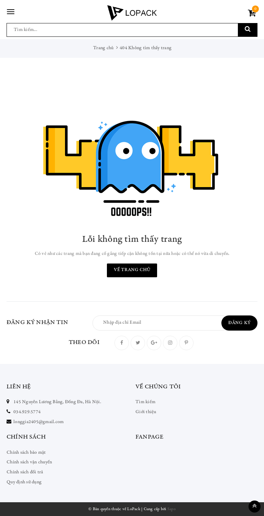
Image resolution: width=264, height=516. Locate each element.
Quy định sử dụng (24, 482)
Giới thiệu (145, 412)
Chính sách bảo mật (26, 452)
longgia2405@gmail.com (38, 422)
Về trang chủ (132, 270)
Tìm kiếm (145, 402)
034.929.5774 (27, 412)
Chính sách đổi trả (25, 472)
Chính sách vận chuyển (29, 462)
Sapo (171, 509)
